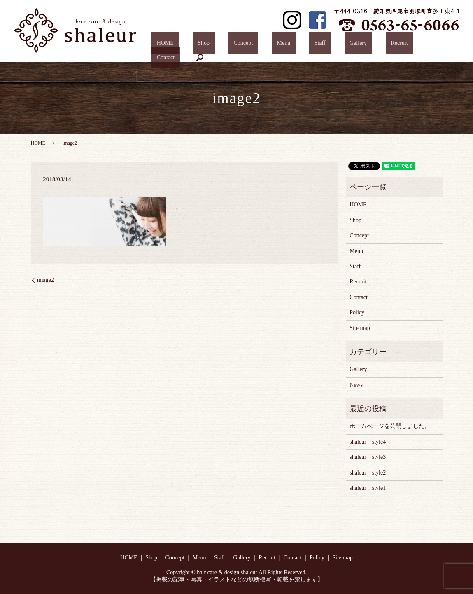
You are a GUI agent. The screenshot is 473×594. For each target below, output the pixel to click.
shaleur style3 (368, 457)
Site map (360, 328)
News (356, 385)
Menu (300, 45)
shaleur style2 (368, 473)
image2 (45, 280)
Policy (357, 312)
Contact (417, 45)
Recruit (385, 45)
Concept (270, 45)
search (446, 45)
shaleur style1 (368, 488)
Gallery (354, 45)
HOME (212, 45)
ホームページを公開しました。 (390, 426)
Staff (326, 45)
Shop (241, 45)
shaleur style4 (368, 442)
